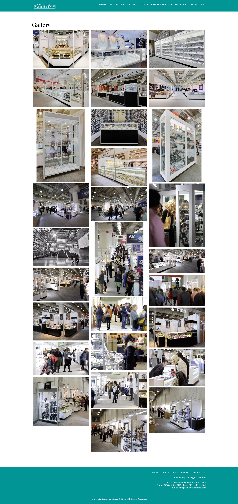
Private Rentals (161, 5)
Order (131, 5)
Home (102, 5)
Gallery (180, 5)
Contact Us (196, 5)
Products (117, 5)
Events (143, 5)
